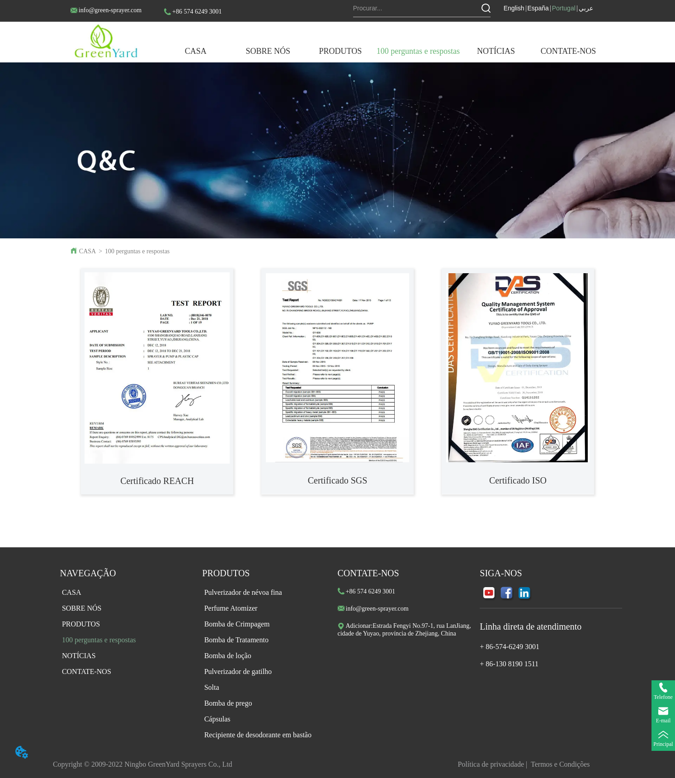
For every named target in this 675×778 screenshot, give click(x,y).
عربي (586, 8)
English (514, 8)
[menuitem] (268, 51)
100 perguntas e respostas (137, 251)
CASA (87, 251)
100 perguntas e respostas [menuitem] (418, 51)
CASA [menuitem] (196, 51)
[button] (268, 51)
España (537, 8)
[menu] (382, 51)
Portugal (564, 8)
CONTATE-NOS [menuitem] (568, 51)
